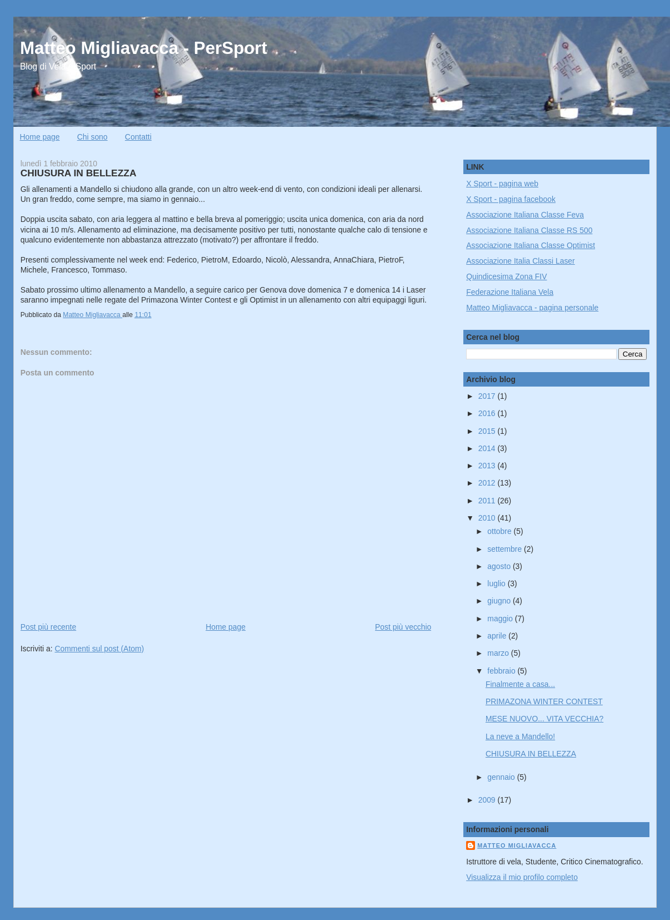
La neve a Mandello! (520, 736)
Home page (40, 136)
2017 (488, 396)
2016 (488, 413)
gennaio (502, 777)
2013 (488, 465)
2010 (488, 517)
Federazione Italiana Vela (509, 292)
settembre (505, 549)
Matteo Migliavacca (516, 845)
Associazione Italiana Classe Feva (525, 214)
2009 (488, 799)
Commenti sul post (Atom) (99, 648)
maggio (500, 618)
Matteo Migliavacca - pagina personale (532, 307)
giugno (500, 600)
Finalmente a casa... (520, 684)
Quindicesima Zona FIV (506, 276)
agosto (500, 566)
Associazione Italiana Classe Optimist (530, 245)
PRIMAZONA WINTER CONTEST (544, 701)
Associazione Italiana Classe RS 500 (529, 230)
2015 (488, 431)
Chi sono (92, 136)
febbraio (502, 670)
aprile (497, 635)
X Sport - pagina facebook (511, 199)
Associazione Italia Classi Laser (520, 260)
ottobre (500, 531)
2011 (488, 500)
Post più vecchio (403, 626)
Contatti (138, 136)
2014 (488, 448)
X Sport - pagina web (502, 183)
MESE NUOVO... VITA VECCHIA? (544, 718)
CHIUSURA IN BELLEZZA (531, 753)
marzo (499, 653)
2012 (488, 482)
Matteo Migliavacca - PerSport (143, 48)
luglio (497, 583)
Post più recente (49, 626)
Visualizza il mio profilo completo (522, 877)
